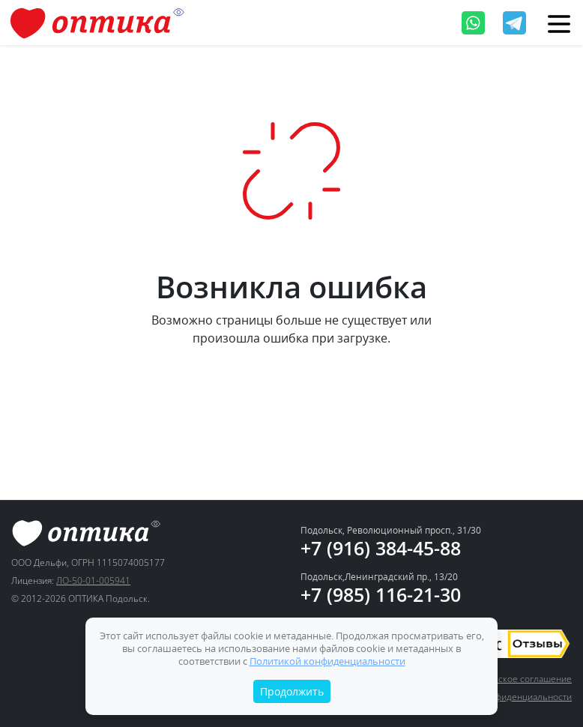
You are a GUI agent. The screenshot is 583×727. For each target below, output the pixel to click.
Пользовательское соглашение (505, 678)
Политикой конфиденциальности (327, 661)
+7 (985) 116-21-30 (380, 594)
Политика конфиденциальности (505, 696)
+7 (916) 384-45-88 (380, 548)
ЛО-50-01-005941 (93, 580)
